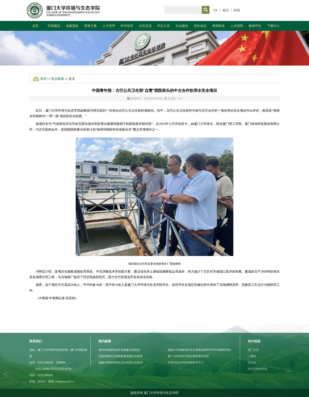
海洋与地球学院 (257, 369)
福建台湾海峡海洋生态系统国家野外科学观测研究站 (199, 350)
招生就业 (200, 26)
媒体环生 (255, 26)
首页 (35, 26)
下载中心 (273, 26)
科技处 (252, 362)
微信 (225, 10)
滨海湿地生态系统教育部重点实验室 (121, 356)
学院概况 (53, 26)
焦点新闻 (57, 79)
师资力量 (90, 26)
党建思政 (72, 26)
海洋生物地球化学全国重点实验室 (119, 350)
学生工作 (163, 26)
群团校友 (218, 26)
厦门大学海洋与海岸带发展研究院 (188, 356)
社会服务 (182, 26)
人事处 (252, 356)
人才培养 (108, 26)
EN (216, 10)
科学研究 (127, 26)
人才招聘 (236, 26)
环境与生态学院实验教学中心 (186, 362)
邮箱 (237, 10)
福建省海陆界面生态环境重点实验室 (121, 362)
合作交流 (145, 26)
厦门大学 (253, 350)
